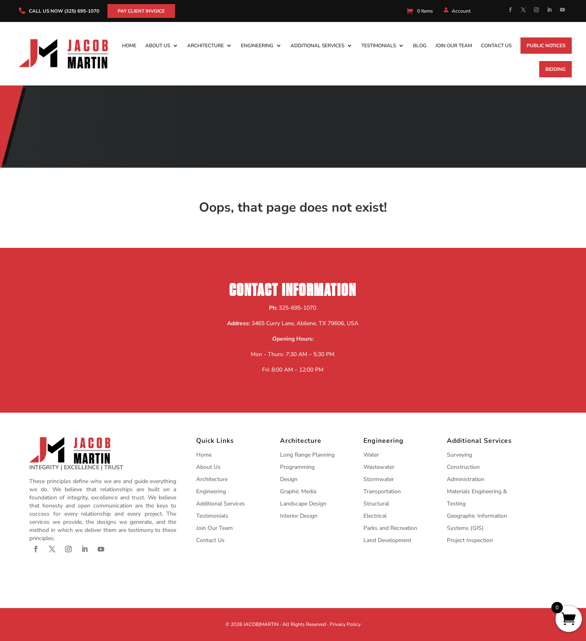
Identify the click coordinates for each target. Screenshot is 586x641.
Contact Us (496, 45)
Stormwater (378, 479)
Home (129, 45)
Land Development (387, 540)
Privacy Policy (345, 624)
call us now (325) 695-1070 (64, 11)
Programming (297, 467)
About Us (157, 45)
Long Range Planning (307, 455)
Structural (376, 504)
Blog (419, 45)
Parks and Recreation (390, 528)
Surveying (459, 455)
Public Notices (546, 45)
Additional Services (317, 45)
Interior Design (298, 516)
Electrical (375, 516)
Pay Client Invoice (142, 11)
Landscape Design (303, 504)
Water (371, 455)
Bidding (555, 69)
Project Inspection (470, 540)
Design (288, 479)
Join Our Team (453, 45)
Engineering (257, 45)
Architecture (205, 45)
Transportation (382, 491)
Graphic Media (298, 491)
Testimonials (378, 45)
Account (461, 11)
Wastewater (378, 467)
